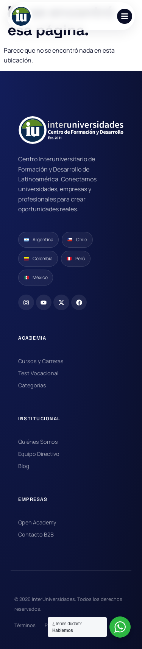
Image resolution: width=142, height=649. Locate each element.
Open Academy (37, 522)
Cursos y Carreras (41, 361)
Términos (25, 625)
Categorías (32, 385)
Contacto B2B (36, 534)
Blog (24, 466)
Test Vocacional (38, 373)
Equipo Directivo (38, 453)
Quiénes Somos (38, 441)
